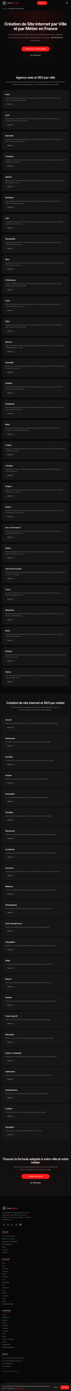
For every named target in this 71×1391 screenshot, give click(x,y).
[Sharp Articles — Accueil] (10, 3)
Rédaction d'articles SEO (10, 1241)
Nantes (4, 1274)
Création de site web (8, 1236)
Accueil (4, 8)
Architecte (5, 1331)
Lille (3, 1279)
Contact (42, 3)
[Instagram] (16, 1224)
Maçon (4, 1336)
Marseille (5, 1268)
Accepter (65, 1387)
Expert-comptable (7, 1339)
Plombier (5, 1328)
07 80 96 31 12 (8, 1363)
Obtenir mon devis (35, 1176)
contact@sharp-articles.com (13, 1361)
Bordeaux (5, 1277)
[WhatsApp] (4, 1224)
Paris (3, 1263)
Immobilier (5, 1325)
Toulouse (5, 1271)
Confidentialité (54, 1383)
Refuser (55, 1387)
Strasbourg (5, 1287)
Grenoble (5, 1296)
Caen (4, 1290)
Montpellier (5, 1282)
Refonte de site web (8, 1239)
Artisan (4, 1323)
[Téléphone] (12, 1224)
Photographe (6, 1344)
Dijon (3, 1298)
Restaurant (5, 1317)
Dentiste (4, 1320)
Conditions (62, 1383)
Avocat (4, 1314)
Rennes (4, 1293)
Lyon (3, 1266)
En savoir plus (18, 1388)
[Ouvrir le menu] (67, 3)
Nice (3, 1285)
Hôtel (4, 1334)
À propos (5, 1250)
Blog (3, 1247)
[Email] (8, 1224)
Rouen (4, 1301)
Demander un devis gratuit (35, 49)
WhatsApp (35, 55)
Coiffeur (4, 1342)
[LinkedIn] (20, 1224)
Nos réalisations (7, 1244)
